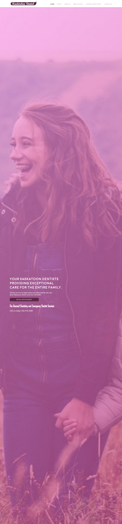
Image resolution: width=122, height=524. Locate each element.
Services (67, 4)
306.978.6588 (27, 311)
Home (23, 3)
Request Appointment (93, 4)
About (59, 4)
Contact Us (108, 4)
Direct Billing (78, 4)
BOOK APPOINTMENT (24, 299)
